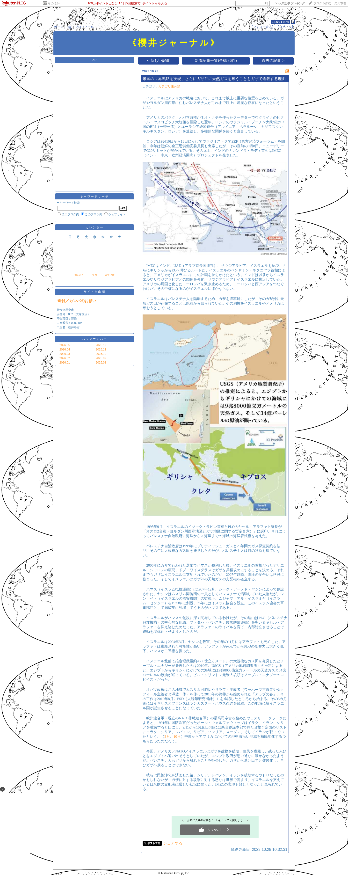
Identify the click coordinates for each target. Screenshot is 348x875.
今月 (94, 274)
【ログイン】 (285, 27)
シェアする (172, 843)
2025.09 (101, 358)
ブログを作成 (322, 3)
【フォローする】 (262, 27)
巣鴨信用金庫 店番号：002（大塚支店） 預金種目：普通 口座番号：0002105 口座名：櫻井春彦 (73, 318)
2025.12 (101, 345)
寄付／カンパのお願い (77, 301)
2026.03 (64, 354)
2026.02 (64, 358)
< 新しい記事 (158, 60)
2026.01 (64, 362)
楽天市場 (340, 3)
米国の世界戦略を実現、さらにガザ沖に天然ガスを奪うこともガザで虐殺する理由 (214, 79)
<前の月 (79, 274)
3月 (167, 736)
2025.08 (101, 362)
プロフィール (84, 27)
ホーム (59, 27)
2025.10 (101, 354)
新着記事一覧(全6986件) (216, 60)
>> (290, 3)
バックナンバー (94, 339)
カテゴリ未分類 (169, 86)
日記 (69, 27)
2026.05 (64, 345)
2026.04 (64, 349)
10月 (177, 736)
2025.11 (101, 349)
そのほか (53, 3)
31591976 (281, 22)
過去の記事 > (273, 60)
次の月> (110, 274)
